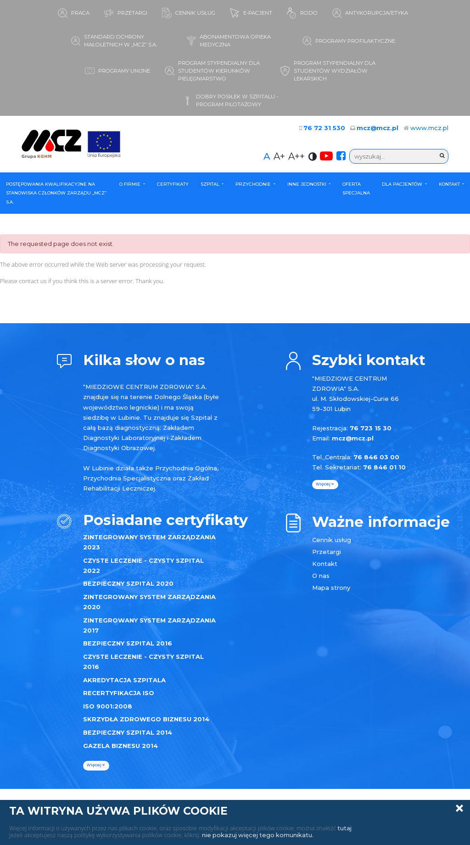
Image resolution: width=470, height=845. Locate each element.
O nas (321, 575)
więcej (96, 765)
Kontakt (450, 184)
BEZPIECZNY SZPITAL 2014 (127, 732)
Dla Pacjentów (403, 184)
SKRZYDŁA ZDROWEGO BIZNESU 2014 (146, 719)
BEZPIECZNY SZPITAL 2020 (128, 584)
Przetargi (326, 551)
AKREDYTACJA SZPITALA (124, 680)
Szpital (211, 184)
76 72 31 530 (328, 128)
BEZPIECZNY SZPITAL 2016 (127, 643)
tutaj (344, 828)
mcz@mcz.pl (378, 128)
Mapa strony (331, 587)
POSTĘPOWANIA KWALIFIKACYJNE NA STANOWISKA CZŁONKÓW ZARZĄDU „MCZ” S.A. (56, 193)
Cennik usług (331, 539)
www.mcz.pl (429, 128)
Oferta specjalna (356, 189)
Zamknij (459, 808)
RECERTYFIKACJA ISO (118, 693)
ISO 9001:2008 (107, 706)
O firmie (130, 184)
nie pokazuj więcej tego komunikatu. (258, 835)
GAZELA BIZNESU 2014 (120, 745)
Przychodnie (253, 184)
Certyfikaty (173, 184)
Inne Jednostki (307, 184)
